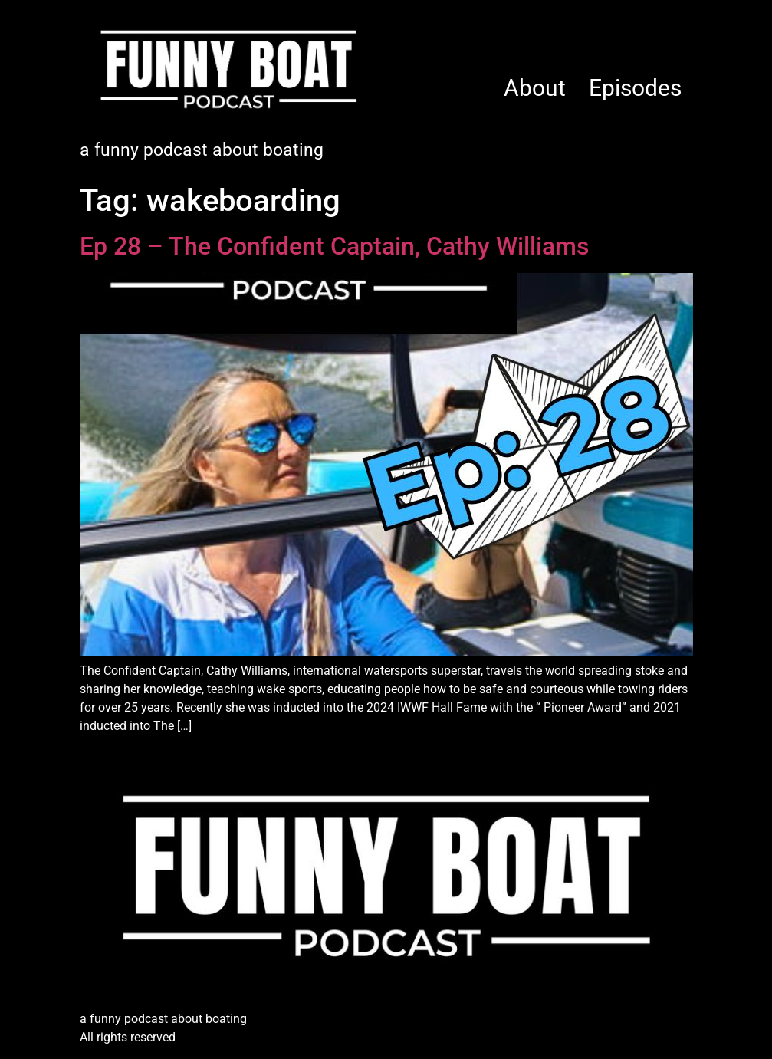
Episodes (635, 87)
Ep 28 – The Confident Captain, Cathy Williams (334, 246)
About (535, 87)
